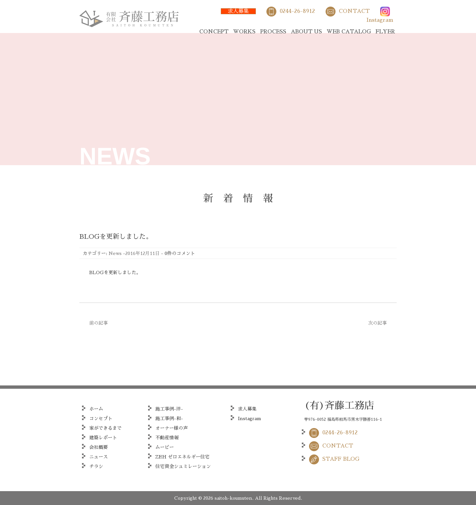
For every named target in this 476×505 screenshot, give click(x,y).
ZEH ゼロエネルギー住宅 (182, 456)
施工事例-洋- (169, 409)
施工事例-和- (169, 418)
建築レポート (103, 437)
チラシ (96, 466)
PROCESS (273, 31)
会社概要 (98, 447)
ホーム (96, 409)
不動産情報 (166, 437)
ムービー (164, 447)
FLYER (385, 31)
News (115, 253)
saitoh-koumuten (233, 498)
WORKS (244, 31)
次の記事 (377, 323)
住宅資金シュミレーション (183, 466)
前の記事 (98, 323)
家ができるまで (105, 428)
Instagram (380, 20)
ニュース (98, 456)
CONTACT (354, 11)
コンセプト (100, 418)
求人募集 (238, 11)
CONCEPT (213, 31)
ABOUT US (306, 31)
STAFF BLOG (340, 459)
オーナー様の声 (171, 428)
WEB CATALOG (349, 31)
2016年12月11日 (142, 253)
